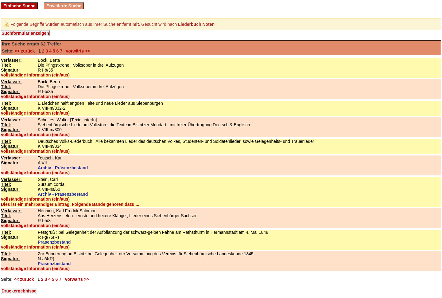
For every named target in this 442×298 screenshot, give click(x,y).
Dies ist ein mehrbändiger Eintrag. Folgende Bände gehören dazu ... (70, 204)
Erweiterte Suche (63, 5)
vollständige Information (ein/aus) (35, 75)
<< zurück (26, 51)
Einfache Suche (19, 5)
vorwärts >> (77, 51)
